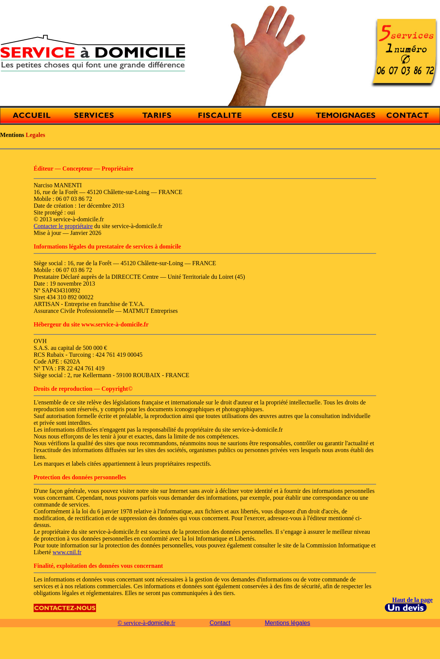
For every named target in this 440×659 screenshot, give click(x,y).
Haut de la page (412, 600)
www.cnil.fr (67, 552)
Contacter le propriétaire (63, 226)
